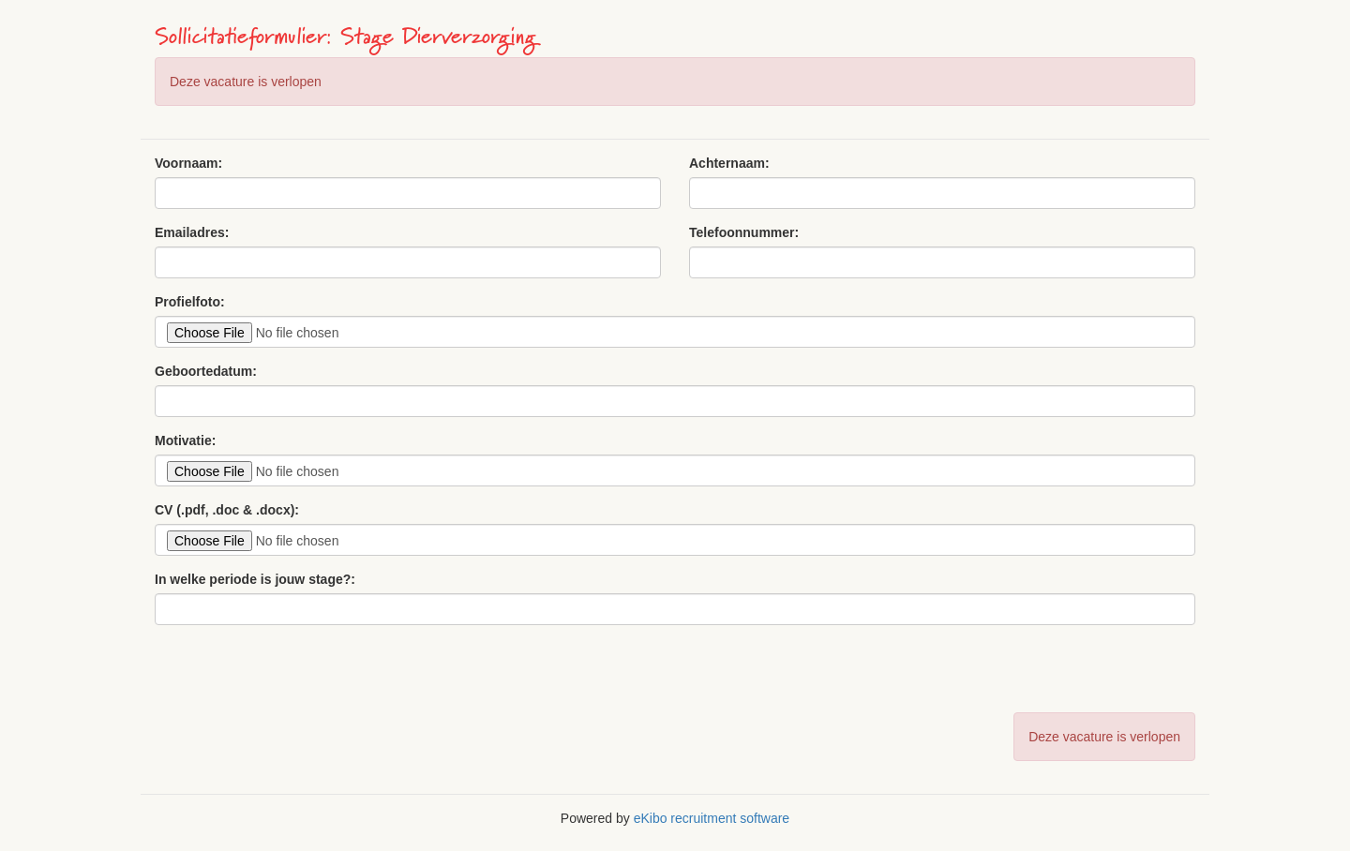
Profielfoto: (190, 301)
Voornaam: (188, 163)
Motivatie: (185, 440)
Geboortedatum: (206, 371)
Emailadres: (192, 232)
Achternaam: (729, 163)
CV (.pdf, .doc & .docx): (227, 509)
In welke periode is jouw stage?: (255, 579)
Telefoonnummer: (744, 232)
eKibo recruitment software (712, 818)
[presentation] (297, 675)
